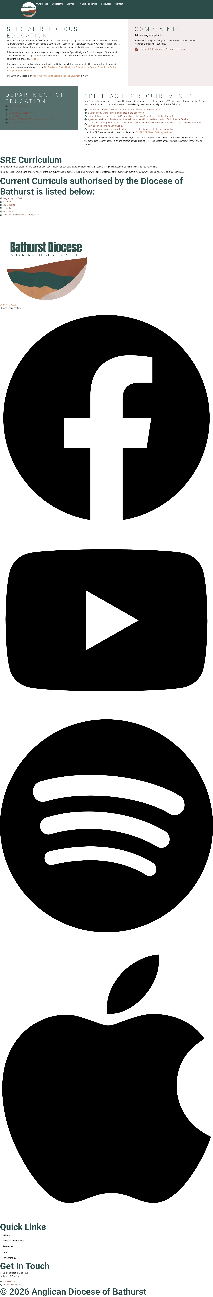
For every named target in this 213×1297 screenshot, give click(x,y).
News (5, 1252)
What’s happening (88, 4)
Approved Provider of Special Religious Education (56, 76)
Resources (106, 4)
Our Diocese (42, 4)
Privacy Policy (9, 1258)
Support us (57, 4)
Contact (119, 4)
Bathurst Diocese (8, 304)
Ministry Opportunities (13, 1240)
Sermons (71, 4)
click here (35, 59)
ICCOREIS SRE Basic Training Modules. (153, 132)
